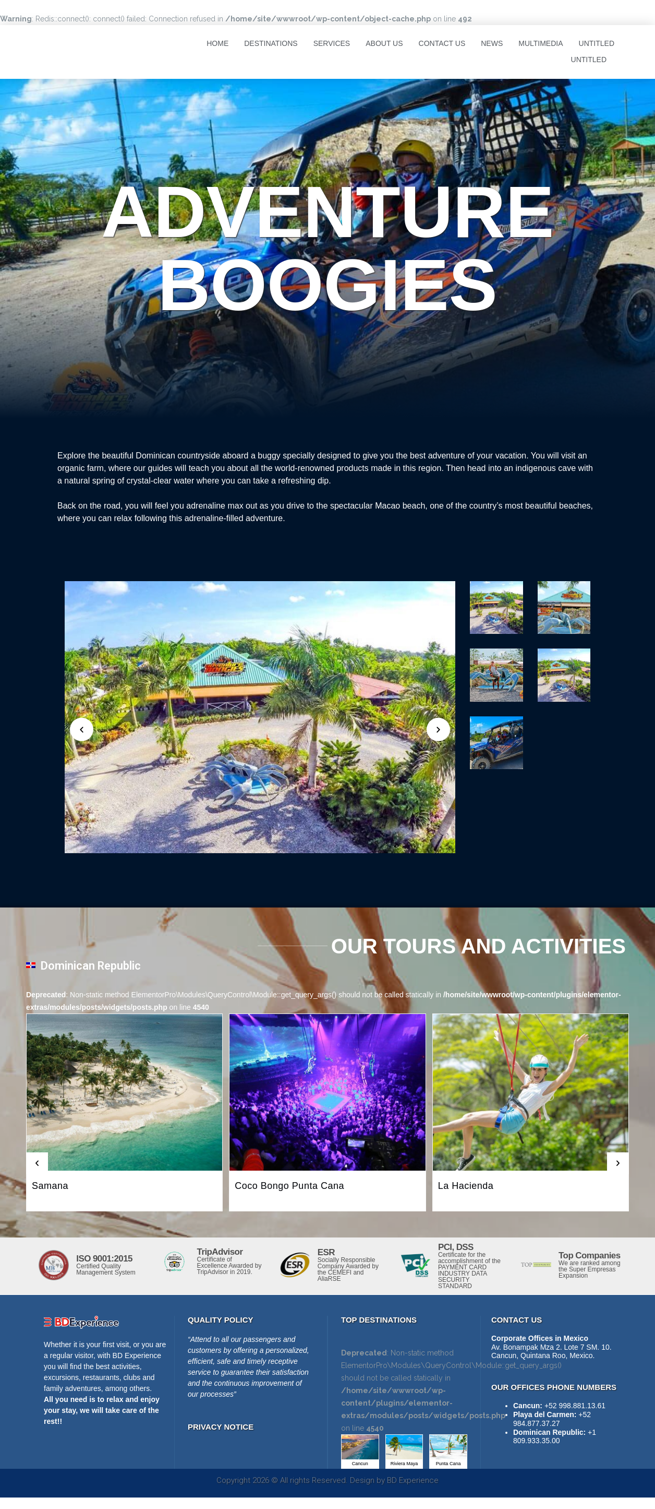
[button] (37, 1163)
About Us (384, 43)
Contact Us (442, 43)
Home (217, 43)
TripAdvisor (220, 1252)
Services (331, 43)
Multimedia (540, 43)
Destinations (270, 43)
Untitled (596, 43)
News (492, 43)
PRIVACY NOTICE (220, 1426)
